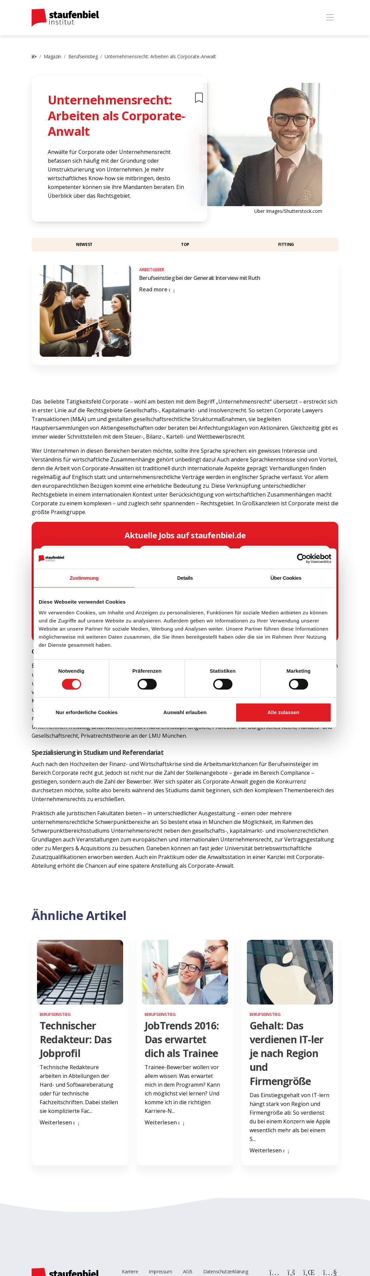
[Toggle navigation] (329, 17)
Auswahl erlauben (185, 712)
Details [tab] (185, 578)
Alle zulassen (283, 712)
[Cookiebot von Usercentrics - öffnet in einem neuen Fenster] (301, 558)
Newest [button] (84, 244)
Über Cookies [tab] (285, 578)
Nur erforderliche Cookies (86, 712)
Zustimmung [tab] (84, 578)
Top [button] (185, 244)
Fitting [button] (286, 244)
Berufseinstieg (83, 56)
